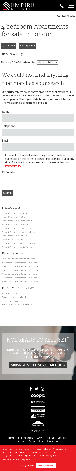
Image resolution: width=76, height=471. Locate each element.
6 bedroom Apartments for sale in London (21, 281)
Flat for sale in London (12, 301)
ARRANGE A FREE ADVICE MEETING (38, 365)
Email (5, 140)
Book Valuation (25, 437)
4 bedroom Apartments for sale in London (21, 274)
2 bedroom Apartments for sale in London (21, 266)
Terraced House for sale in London (17, 304)
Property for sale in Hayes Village (16, 228)
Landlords (63, 437)
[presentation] (26, 181)
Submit (7, 193)
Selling (50, 437)
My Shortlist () (13, 54)
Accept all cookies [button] (46, 465)
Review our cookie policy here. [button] (16, 459)
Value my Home (27, 45)
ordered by (28, 62)
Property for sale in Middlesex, (15, 239)
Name (5, 111)
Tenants (21, 440)
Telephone (8, 126)
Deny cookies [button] (27, 465)
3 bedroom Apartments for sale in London (21, 270)
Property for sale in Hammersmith (17, 220)
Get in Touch (53, 440)
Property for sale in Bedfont (14, 213)
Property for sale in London (14, 293)
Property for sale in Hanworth (15, 224)
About (32, 440)
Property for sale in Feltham (14, 217)
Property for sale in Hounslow (15, 235)
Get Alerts (8, 46)
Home (11, 437)
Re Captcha (8, 172)
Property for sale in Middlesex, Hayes (18, 243)
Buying (40, 437)
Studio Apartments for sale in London (18, 259)
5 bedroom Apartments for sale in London (21, 277)
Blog (41, 440)
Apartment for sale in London (15, 297)
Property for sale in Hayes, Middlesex (18, 232)
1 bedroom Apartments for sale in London (21, 262)
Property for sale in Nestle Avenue (17, 247)
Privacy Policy (13, 166)
